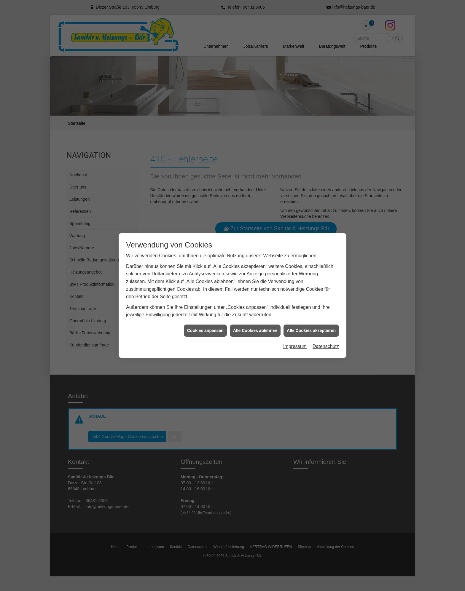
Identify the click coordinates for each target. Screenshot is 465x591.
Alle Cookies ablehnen (255, 316)
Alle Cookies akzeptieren (311, 316)
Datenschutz (326, 332)
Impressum (295, 332)
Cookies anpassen (205, 316)
